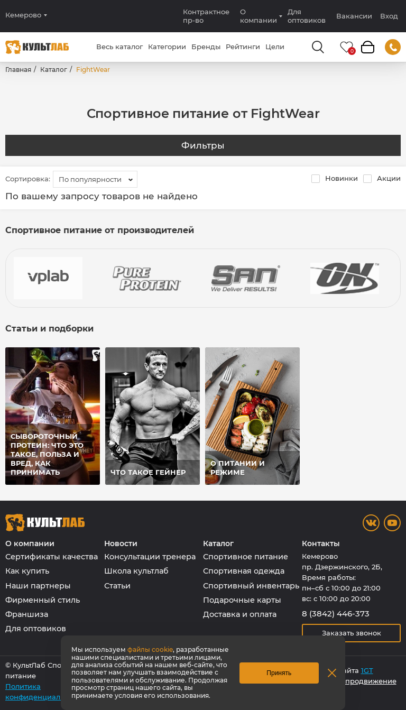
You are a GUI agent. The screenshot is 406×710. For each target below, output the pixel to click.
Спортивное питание (245, 556)
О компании (258, 15)
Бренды (205, 46)
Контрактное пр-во (206, 15)
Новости (120, 543)
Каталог (53, 69)
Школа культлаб (136, 571)
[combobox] (95, 179)
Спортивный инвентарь (251, 586)
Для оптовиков (307, 15)
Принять (278, 673)
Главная (18, 69)
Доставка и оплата (239, 614)
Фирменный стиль (42, 600)
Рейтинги (243, 46)
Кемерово (23, 15)
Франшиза (26, 614)
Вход (389, 16)
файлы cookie (150, 649)
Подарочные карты (242, 600)
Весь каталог (119, 46)
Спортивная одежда (243, 571)
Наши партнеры (38, 586)
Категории (167, 46)
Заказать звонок (351, 633)
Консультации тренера (150, 556)
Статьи (117, 586)
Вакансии (354, 16)
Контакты (321, 543)
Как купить (27, 571)
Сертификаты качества (51, 556)
